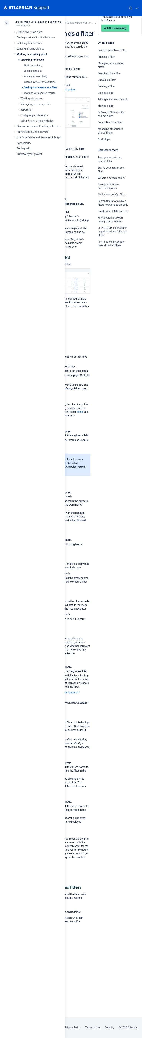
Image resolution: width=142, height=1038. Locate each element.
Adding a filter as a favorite (113, 99)
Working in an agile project (32, 54)
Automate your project (29, 154)
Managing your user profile (35, 104)
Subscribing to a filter (110, 122)
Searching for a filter (109, 73)
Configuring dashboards (34, 115)
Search (130, 8)
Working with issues (31, 98)
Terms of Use (92, 1027)
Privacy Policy (72, 1027)
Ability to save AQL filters (112, 194)
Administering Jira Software (32, 131)
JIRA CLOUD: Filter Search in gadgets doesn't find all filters (112, 231)
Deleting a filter (106, 86)
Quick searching (33, 70)
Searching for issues (32, 59)
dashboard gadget (65, 89)
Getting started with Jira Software (36, 37)
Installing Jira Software (30, 43)
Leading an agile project (30, 48)
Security (109, 1027)
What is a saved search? (111, 177)
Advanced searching (35, 76)
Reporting (25, 109)
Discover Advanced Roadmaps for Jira (38, 126)
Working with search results (39, 93)
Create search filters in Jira (113, 211)
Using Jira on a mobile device (37, 120)
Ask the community (110, 281)
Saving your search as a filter (40, 87)
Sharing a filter (106, 105)
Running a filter (106, 56)
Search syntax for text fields (40, 81)
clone (80, 411)
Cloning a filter (106, 92)
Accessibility (24, 142)
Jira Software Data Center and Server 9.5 (38, 21)
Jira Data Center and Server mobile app (39, 137)
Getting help (23, 148)
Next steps (104, 139)
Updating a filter (107, 79)
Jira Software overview (30, 32)
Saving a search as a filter (112, 50)
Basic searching (33, 65)
